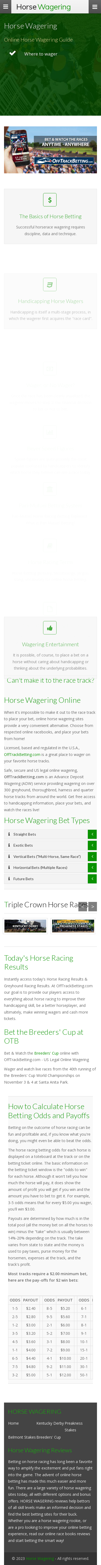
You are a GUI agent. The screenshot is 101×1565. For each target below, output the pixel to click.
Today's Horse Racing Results (38, 962)
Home (13, 1423)
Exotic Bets (20, 845)
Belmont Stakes (22, 1437)
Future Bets (21, 878)
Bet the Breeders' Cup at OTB (43, 1036)
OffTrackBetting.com (22, 754)
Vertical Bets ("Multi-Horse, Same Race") (44, 856)
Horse (43, 6)
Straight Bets (22, 834)
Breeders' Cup (46, 1053)
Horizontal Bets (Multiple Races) (37, 867)
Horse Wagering (40, 1558)
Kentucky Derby (50, 1423)
